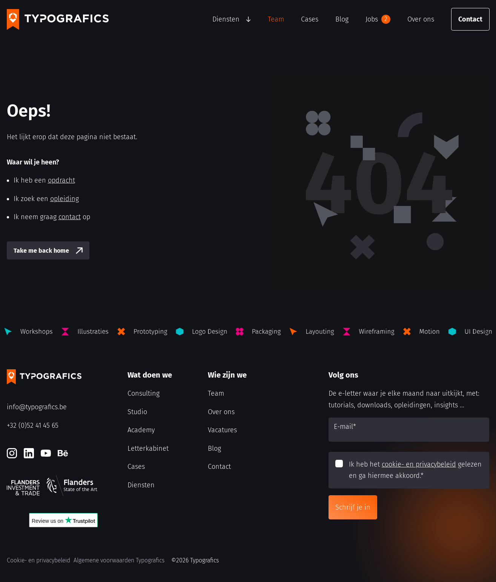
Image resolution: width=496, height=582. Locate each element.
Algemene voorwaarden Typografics (119, 560)
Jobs (377, 19)
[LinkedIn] (29, 453)
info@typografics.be (37, 407)
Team (276, 19)
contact (69, 217)
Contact (470, 19)
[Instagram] (12, 453)
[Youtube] (46, 453)
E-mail (345, 426)
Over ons (420, 19)
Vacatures (222, 430)
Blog (342, 19)
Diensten (226, 19)
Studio (137, 412)
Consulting (143, 393)
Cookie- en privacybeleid (38, 560)
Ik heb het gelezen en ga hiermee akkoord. (415, 470)
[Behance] (63, 453)
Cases (309, 19)
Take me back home (41, 250)
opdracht (61, 180)
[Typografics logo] (58, 19)
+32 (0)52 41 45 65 (32, 425)
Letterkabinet (148, 448)
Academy (141, 430)
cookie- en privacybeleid (419, 464)
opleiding (64, 199)
